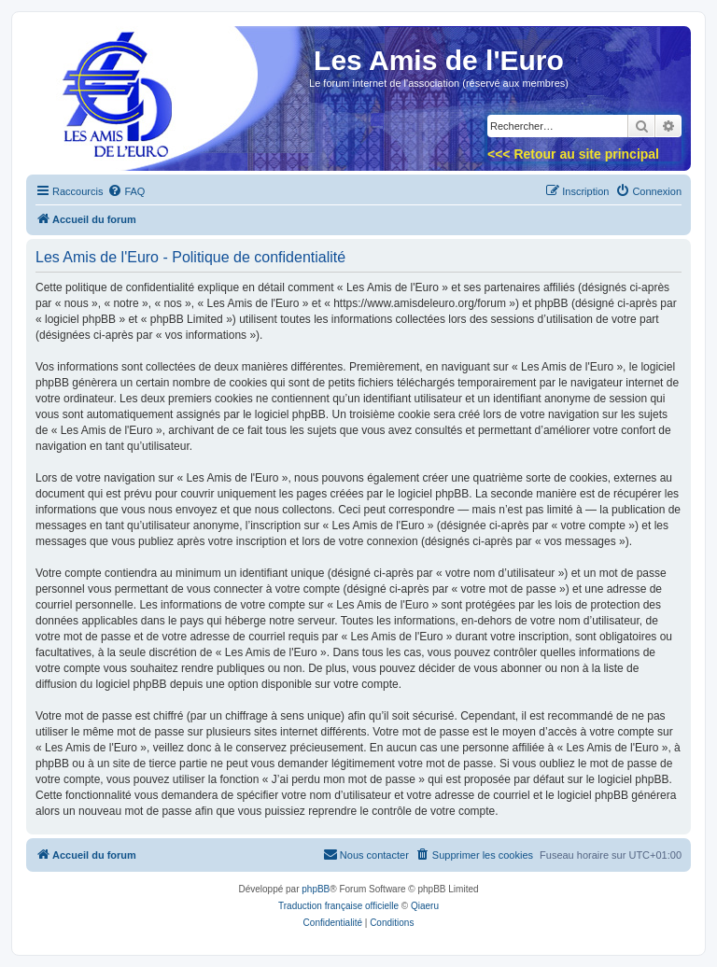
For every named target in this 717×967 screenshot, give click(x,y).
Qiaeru (425, 906)
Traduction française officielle (338, 906)
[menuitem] (126, 191)
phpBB (316, 889)
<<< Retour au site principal (573, 154)
